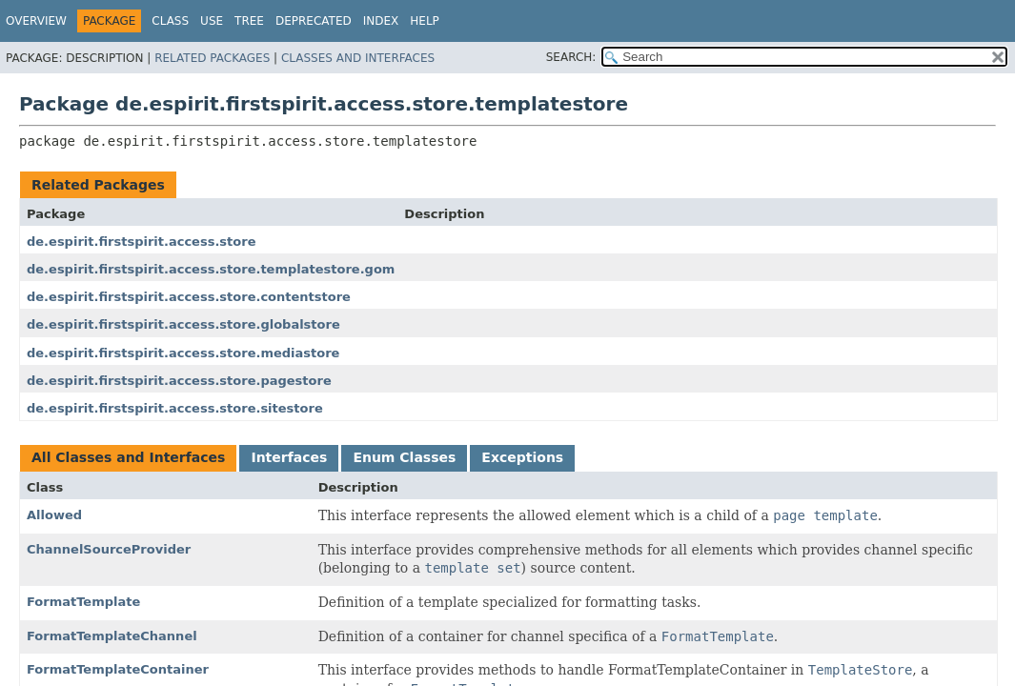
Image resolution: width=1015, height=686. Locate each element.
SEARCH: (571, 57)
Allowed (54, 515)
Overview (36, 21)
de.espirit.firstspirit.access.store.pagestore (179, 380)
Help (424, 21)
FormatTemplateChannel (112, 636)
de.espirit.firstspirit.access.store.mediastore (183, 353)
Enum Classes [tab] (404, 457)
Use (211, 21)
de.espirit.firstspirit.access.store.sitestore (175, 408)
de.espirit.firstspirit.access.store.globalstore (183, 324)
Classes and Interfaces (358, 58)
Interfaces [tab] (289, 457)
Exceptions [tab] (522, 457)
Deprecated (313, 21)
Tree (249, 21)
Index (381, 21)
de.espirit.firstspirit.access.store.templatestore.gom (211, 269)
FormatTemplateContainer (118, 669)
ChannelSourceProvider (109, 549)
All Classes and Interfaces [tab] (128, 457)
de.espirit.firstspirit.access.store (141, 241)
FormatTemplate (83, 602)
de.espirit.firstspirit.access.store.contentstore (189, 297)
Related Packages (212, 58)
